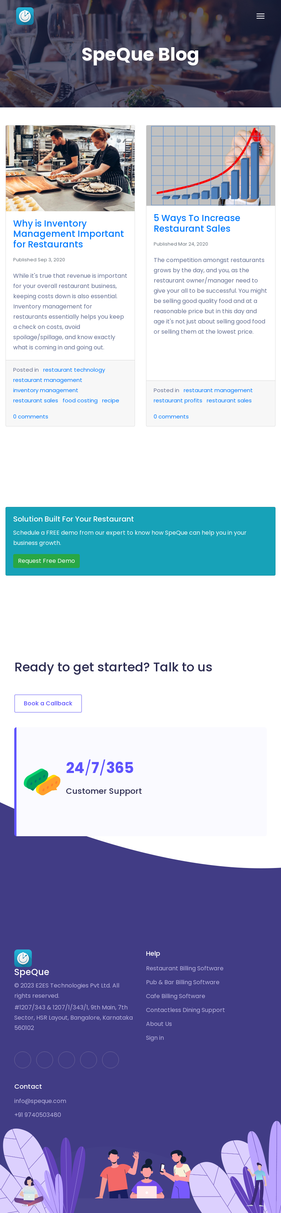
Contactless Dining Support (185, 1010)
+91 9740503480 (37, 1115)
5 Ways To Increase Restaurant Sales (197, 223)
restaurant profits (178, 400)
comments (30, 416)
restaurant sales (35, 400)
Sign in (155, 1038)
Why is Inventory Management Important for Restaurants (68, 234)
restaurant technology (74, 370)
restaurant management (47, 380)
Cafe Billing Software (175, 996)
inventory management (45, 390)
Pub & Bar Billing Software (183, 982)
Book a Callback (48, 703)
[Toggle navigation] (260, 16)
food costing (80, 400)
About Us (159, 1024)
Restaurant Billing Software (185, 968)
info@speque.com (40, 1101)
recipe (110, 400)
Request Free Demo (46, 561)
